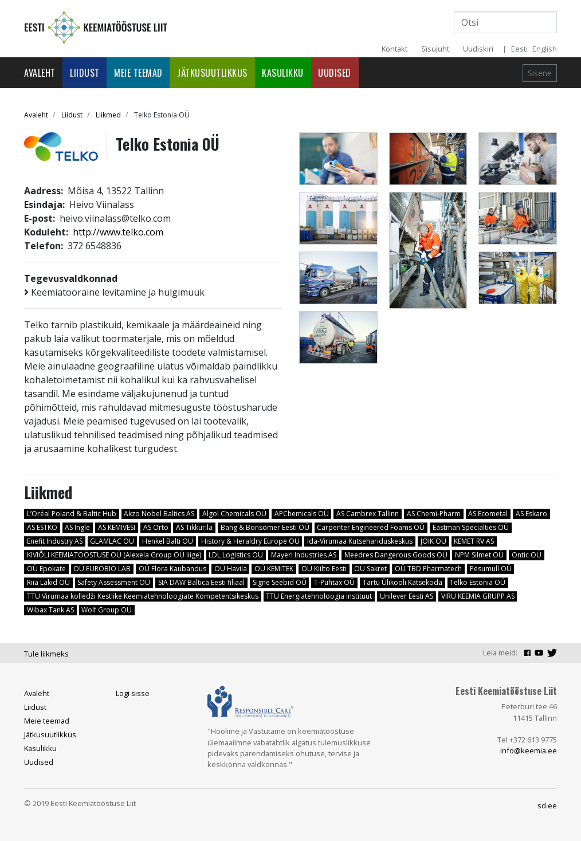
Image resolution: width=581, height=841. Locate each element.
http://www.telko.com (118, 232)
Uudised (334, 73)
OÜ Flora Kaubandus (172, 568)
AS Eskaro (531, 513)
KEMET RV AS (474, 541)
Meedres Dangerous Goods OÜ (395, 555)
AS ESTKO (42, 527)
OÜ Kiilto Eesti (324, 568)
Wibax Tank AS (50, 610)
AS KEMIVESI (116, 527)
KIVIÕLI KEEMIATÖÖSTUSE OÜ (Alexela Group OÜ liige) (114, 555)
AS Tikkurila (194, 527)
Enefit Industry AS (55, 541)
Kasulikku (283, 73)
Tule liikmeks (46, 654)
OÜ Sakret (370, 568)
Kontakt (394, 49)
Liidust (85, 73)
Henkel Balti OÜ (167, 541)
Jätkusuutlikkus (212, 73)
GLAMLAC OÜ (112, 541)
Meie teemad (138, 73)
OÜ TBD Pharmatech (428, 568)
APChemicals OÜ (301, 513)
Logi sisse (133, 693)
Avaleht (40, 73)
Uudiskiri (478, 49)
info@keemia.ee (528, 750)
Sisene (540, 73)
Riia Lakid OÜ (48, 582)
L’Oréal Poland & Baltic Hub (71, 513)
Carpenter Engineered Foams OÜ (371, 527)
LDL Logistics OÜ (236, 555)
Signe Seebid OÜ (280, 582)
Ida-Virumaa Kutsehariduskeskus (360, 541)
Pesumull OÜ (491, 568)
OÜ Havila (230, 568)
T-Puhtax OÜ (334, 582)
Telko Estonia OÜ (477, 582)
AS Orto (155, 527)
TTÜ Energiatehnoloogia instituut (319, 596)
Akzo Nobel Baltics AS (159, 513)
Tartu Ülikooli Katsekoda (402, 582)
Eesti (519, 49)
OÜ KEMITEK (273, 568)
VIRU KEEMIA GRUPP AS (478, 596)
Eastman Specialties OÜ (471, 527)
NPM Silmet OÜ (479, 555)
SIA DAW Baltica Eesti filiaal (201, 582)
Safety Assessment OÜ (113, 582)
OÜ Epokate (46, 568)
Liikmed (108, 115)
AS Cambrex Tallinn (367, 513)
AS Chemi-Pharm (434, 513)
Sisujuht (435, 49)
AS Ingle (77, 527)
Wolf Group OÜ (106, 610)
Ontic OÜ (526, 555)
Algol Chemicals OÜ (234, 513)
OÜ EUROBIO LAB (102, 568)
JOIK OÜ (433, 541)
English (544, 49)
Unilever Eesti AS (406, 596)
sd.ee (547, 805)
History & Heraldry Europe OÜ (250, 541)
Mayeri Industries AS (303, 555)
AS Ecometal (488, 513)
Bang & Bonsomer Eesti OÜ (265, 527)
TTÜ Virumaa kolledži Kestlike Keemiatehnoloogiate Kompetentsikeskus (142, 596)
